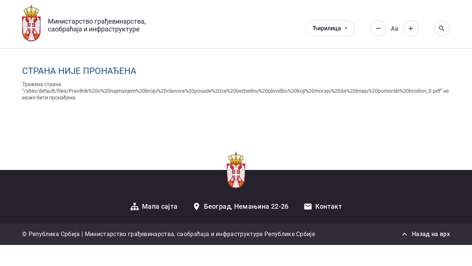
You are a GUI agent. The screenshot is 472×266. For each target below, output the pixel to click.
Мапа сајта (160, 206)
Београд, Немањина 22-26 (246, 206)
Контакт (328, 206)
